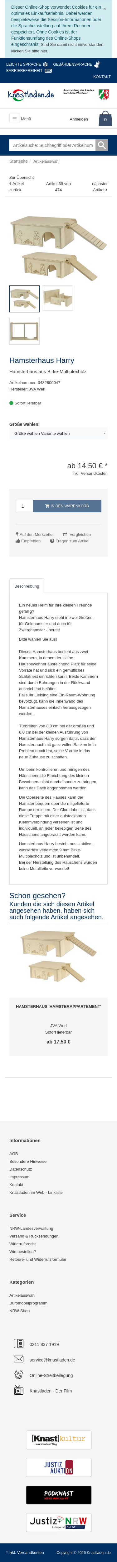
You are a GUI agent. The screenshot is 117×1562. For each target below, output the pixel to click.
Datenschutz (20, 1169)
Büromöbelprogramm (28, 1303)
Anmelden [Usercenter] (79, 119)
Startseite (18, 161)
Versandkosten (30, 1552)
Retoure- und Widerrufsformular (37, 1259)
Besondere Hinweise (27, 1161)
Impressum (19, 1177)
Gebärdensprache (72, 64)
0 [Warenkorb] (105, 119)
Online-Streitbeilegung (51, 1375)
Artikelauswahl (22, 1295)
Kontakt (102, 77)
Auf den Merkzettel (36, 534)
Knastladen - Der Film (51, 1390)
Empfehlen (31, 541)
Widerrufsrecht (22, 1244)
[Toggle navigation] (14, 118)
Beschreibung (26, 586)
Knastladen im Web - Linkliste (36, 1192)
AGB (13, 1153)
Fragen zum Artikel (72, 541)
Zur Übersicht (21, 177)
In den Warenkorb (67, 506)
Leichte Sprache (23, 64)
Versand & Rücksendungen (34, 1236)
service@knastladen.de (52, 1359)
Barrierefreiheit (24, 70)
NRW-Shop (19, 1310)
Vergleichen (80, 534)
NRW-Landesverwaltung (31, 1228)
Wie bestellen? (22, 1251)
